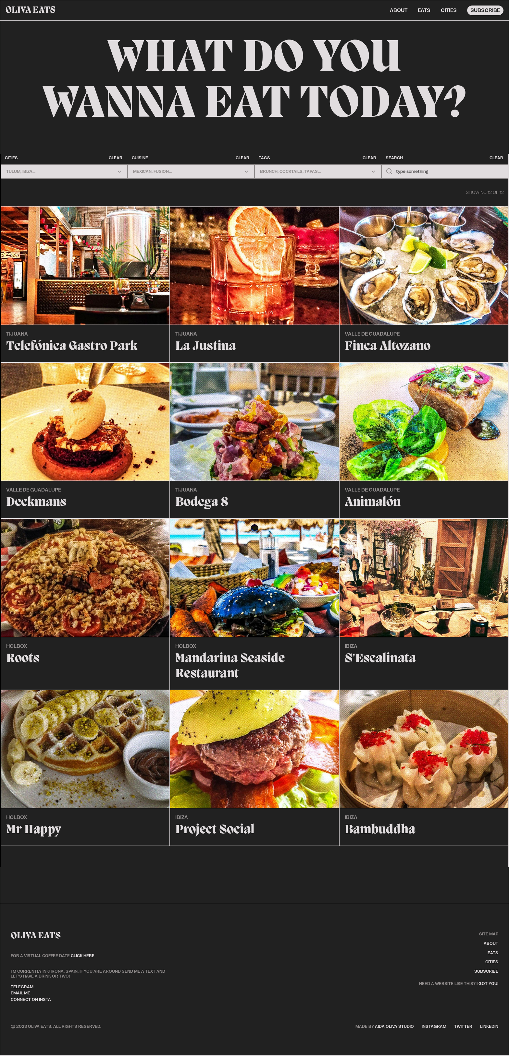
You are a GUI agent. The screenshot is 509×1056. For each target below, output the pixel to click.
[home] (31, 10)
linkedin (489, 1026)
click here (82, 955)
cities (449, 10)
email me (20, 993)
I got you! (487, 983)
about (398, 10)
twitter (463, 1026)
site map (488, 933)
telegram (22, 986)
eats (424, 10)
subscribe (485, 10)
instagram (434, 1026)
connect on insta (31, 999)
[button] (64, 171)
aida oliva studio (384, 1026)
